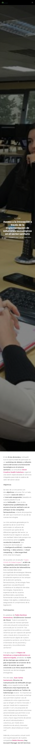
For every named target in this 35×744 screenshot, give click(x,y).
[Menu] (32, 2)
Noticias (17, 218)
